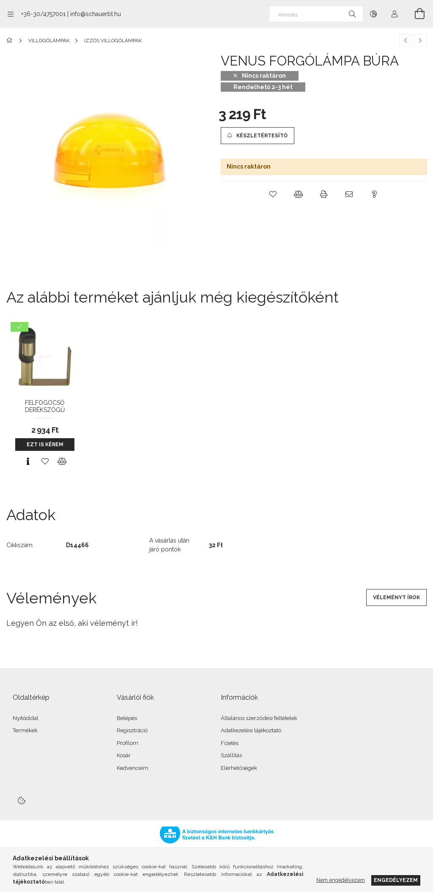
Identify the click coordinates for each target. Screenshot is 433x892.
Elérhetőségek (239, 768)
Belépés (127, 718)
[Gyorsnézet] (27, 461)
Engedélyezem (396, 880)
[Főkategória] (10, 41)
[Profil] (394, 14)
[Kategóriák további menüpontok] (10, 14)
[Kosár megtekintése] (415, 14)
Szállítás (231, 755)
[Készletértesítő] (257, 135)
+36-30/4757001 (43, 14)
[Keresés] (316, 14)
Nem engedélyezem (340, 880)
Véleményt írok (396, 597)
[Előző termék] (405, 40)
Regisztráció (132, 730)
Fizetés (229, 743)
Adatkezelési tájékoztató (251, 730)
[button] (273, 194)
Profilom (127, 743)
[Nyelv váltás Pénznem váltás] (373, 14)
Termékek (25, 730)
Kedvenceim (132, 768)
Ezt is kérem (45, 444)
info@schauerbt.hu (95, 14)
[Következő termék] (420, 40)
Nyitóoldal (25, 718)
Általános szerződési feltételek (259, 718)
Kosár (124, 755)
